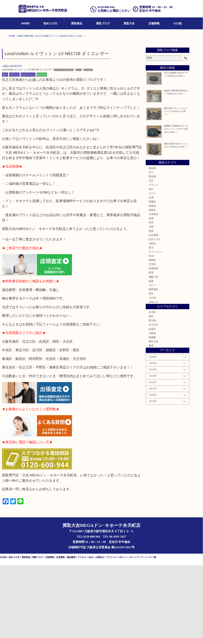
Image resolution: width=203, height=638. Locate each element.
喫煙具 (152, 333)
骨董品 (152, 274)
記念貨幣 (153, 308)
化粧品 (152, 316)
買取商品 (76, 23)
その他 (177, 23)
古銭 (151, 299)
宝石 (151, 253)
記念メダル (155, 312)
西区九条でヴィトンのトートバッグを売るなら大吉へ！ (176, 184)
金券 (151, 295)
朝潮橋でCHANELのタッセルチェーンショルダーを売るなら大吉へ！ (176, 202)
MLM (151, 328)
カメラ (152, 266)
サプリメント (156, 324)
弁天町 (152, 385)
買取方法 (129, 23)
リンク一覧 (150, 630)
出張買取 (60, 630)
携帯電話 (153, 362)
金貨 (151, 303)
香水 (151, 320)
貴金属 (152, 249)
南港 (151, 418)
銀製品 (152, 282)
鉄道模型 (153, 341)
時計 (151, 262)
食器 (151, 291)
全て (5, 147)
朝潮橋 (152, 410)
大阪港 (152, 406)
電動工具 (153, 349)
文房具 (152, 337)
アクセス (82, 630)
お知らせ (153, 374)
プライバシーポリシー (117, 630)
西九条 (152, 393)
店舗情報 (154, 23)
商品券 (152, 241)
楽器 (151, 354)
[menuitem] (25, 23)
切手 (151, 366)
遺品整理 (71, 630)
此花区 (152, 402)
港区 (151, 389)
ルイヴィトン (27, 147)
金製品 (152, 278)
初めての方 (50, 23)
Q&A (90, 630)
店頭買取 (49, 630)
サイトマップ (136, 630)
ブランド (14, 147)
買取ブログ (103, 23)
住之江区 (41, 147)
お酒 (151, 270)
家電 (151, 345)
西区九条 (153, 414)
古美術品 (153, 287)
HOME (25, 23)
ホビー (152, 358)
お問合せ (99, 630)
